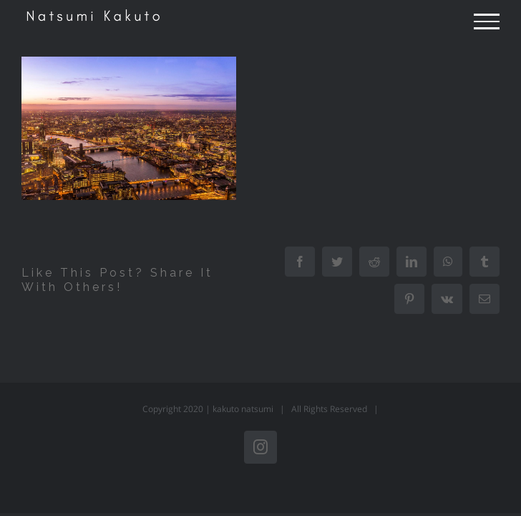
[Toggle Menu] (486, 21)
